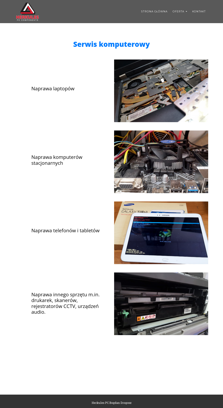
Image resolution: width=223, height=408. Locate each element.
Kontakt (199, 11)
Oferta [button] (178, 11)
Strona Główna (154, 11)
